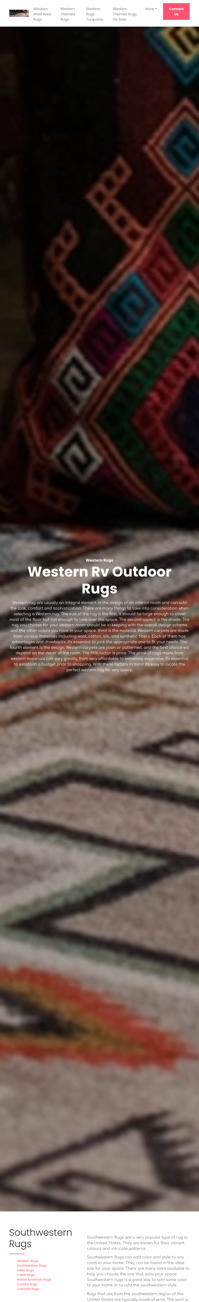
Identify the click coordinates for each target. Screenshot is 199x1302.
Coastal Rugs (27, 1284)
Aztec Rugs (25, 1270)
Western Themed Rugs (67, 14)
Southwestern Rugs (32, 1265)
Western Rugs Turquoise (94, 14)
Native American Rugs (34, 1279)
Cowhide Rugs (28, 1289)
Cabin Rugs (26, 1275)
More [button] (149, 8)
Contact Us (176, 11)
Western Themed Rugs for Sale (125, 14)
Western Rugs (27, 1261)
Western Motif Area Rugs (42, 14)
